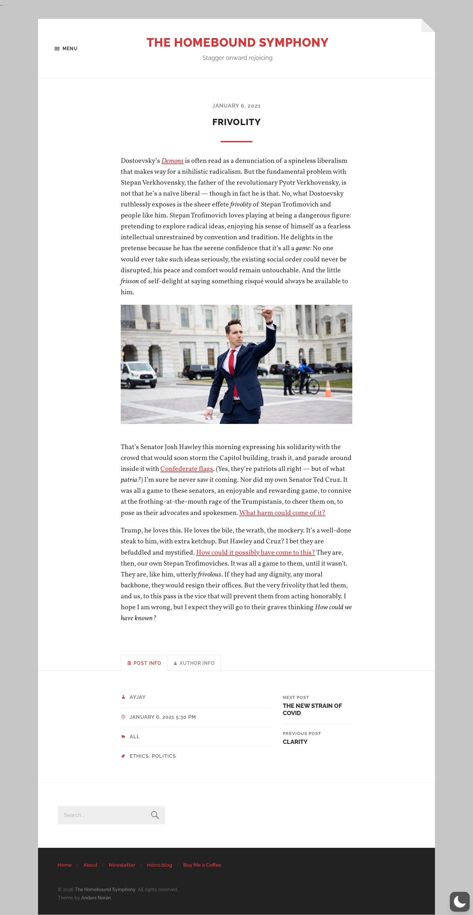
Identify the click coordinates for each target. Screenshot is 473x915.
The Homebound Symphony (238, 42)
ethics (139, 756)
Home (65, 865)
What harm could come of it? (282, 513)
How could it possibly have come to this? (255, 553)
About (90, 865)
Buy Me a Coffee (202, 865)
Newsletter (122, 865)
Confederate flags (186, 469)
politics (164, 756)
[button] (460, 902)
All (135, 737)
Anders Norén (96, 897)
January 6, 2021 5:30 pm (163, 717)
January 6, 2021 (236, 106)
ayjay (138, 697)
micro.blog (159, 865)
